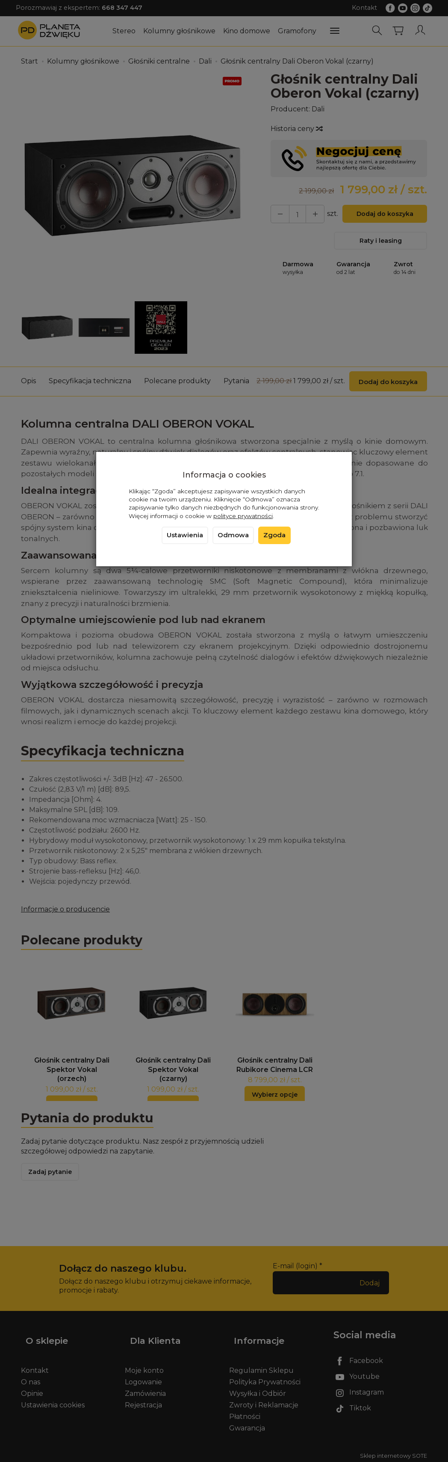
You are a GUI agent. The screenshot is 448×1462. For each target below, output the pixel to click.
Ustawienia (185, 535)
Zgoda (274, 535)
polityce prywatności (243, 516)
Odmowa (233, 535)
